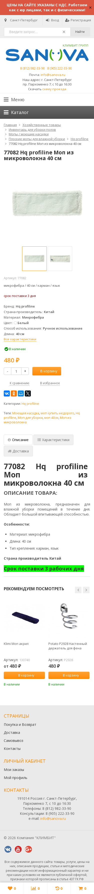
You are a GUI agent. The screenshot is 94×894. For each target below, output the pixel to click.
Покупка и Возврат (20, 724)
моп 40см (51, 418)
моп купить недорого (57, 413)
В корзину (46, 371)
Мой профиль (15, 777)
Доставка (12, 732)
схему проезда (54, 89)
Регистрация (78, 20)
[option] (34, 258)
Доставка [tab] (18, 451)
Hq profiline (30, 404)
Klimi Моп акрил (16, 643)
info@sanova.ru (53, 74)
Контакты (12, 748)
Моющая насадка (25, 413)
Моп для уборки (30, 418)
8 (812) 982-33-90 (32, 68)
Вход (52, 20)
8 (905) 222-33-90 (59, 68)
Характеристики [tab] (53, 439)
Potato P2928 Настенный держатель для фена (67, 645)
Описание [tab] (18, 439)
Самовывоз (13, 740)
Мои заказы (14, 769)
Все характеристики (20, 339)
